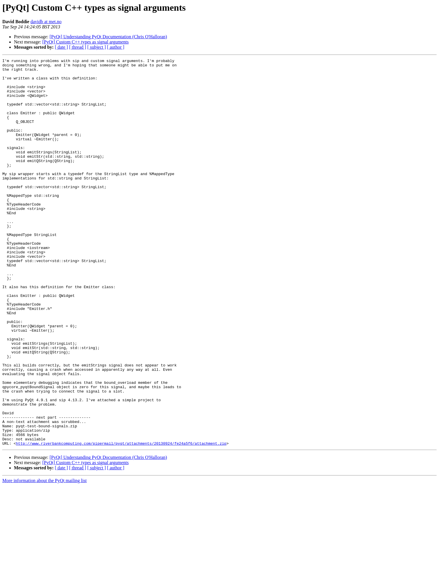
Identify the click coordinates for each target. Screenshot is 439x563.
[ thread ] (77, 47)
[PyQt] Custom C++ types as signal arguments (85, 41)
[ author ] (115, 47)
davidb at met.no (46, 21)
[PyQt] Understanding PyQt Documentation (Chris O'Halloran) (108, 36)
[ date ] (61, 47)
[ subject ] (96, 47)
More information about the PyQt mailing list (44, 557)
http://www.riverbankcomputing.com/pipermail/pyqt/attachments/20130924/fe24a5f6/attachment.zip (121, 520)
